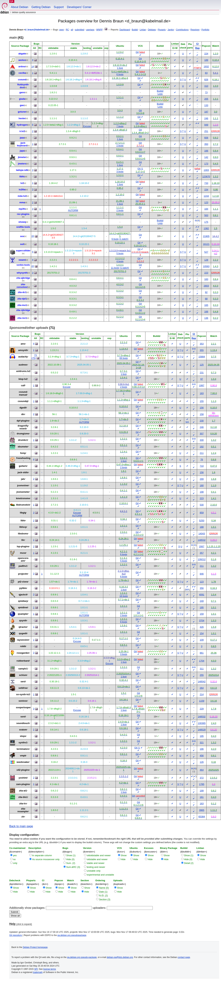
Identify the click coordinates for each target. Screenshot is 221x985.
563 (206, 215)
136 (206, 318)
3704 (201, 620)
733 (206, 183)
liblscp (23, 527)
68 (206, 298)
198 (202, 492)
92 (206, 292)
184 (206, 209)
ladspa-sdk (22, 170)
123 (206, 202)
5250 (201, 520)
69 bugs (124, 358)
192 (202, 446)
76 (201, 459)
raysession (23, 639)
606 (206, 137)
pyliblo (23, 588)
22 (32, 266)
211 (202, 453)
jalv (23, 479)
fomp (23, 453)
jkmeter (22, 157)
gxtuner (22, 111)
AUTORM (73, 210)
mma (22, 202)
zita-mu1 (22, 305)
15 (32, 236)
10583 (206, 266)
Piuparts (162, 29)
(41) (16, 37)
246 (206, 118)
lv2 (22, 183)
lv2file (22, 189)
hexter (22, 118)
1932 (206, 66)
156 (202, 407)
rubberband (23, 660)
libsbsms (23, 533)
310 (206, 86)
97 (201, 379)
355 (202, 350)
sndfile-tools (23, 227)
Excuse (87, 126)
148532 (201, 540)
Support (59, 7)
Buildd (135, 29)
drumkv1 (23, 440)
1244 (206, 196)
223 (206, 272)
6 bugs (119, 74)
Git (137, 52)
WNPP (99, 29)
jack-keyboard (22, 144)
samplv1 (23, 668)
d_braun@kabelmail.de (36, 29)
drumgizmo (23, 433)
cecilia (22, 73)
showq (22, 222)
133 (206, 105)
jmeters (22, 163)
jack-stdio (23, 472)
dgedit (22, 407)
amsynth (23, 350)
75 (33, 358)
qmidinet (23, 607)
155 (202, 401)
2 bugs (119, 145)
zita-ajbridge (23, 278)
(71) (32, 328)
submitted (79, 29)
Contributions (182, 29)
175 (206, 222)
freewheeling (23, 458)
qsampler (23, 614)
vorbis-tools (23, 265)
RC (67, 29)
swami (22, 260)
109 (202, 639)
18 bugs (124, 596)
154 (206, 189)
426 (202, 627)
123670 (206, 176)
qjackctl (23, 594)
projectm (23, 573)
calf (23, 385)
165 (206, 305)
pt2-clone (23, 581)
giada (22, 98)
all (72, 29)
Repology (195, 29)
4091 (201, 594)
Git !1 (140, 168)
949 (206, 124)
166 (206, 150)
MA (187, 422)
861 (202, 653)
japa (22, 150)
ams (23, 343)
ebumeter (23, 446)
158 (202, 414)
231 (202, 372)
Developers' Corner (79, 7)
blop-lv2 (23, 379)
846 (202, 573)
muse (23, 553)
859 (202, 512)
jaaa (22, 137)
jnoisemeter (22, 492)
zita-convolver (22, 286)
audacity (23, 356)
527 (206, 252)
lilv (23, 540)
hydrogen (22, 124)
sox (22, 236)
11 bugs (115, 267)
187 (206, 111)
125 (202, 364)
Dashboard (124, 29)
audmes (23, 364)
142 (206, 157)
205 (206, 98)
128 (206, 260)
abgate (22, 53)
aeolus (22, 60)
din (23, 414)
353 (202, 343)
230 (202, 420)
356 (202, 588)
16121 (206, 244)
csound (22, 79)
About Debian (19, 7)
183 (206, 279)
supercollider (23, 250)
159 (202, 614)
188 (202, 527)
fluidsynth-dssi (23, 86)
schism (23, 675)
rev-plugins (23, 214)
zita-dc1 (22, 292)
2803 (206, 285)
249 (202, 601)
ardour (22, 66)
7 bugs (119, 126)
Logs (160, 93)
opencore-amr (23, 559)
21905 (206, 236)
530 (202, 504)
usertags (90, 29)
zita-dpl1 (22, 298)
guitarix (23, 466)
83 (206, 73)
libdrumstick (23, 504)
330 (202, 440)
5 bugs (119, 253)
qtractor (23, 627)
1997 (201, 385)
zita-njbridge (23, 310)
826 (206, 79)
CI (197, 43)
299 (202, 479)
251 (206, 131)
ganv (22, 92)
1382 (206, 228)
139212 (201, 559)
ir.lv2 (22, 131)
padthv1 (23, 566)
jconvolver (23, 485)
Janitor (171, 29)
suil (22, 244)
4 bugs (119, 261)
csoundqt (23, 401)
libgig (23, 512)
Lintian (143, 29)
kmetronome (23, 498)
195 (202, 607)
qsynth (23, 620)
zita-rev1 (22, 318)
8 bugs (123, 621)
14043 (201, 533)
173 (206, 163)
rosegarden (23, 653)
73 (206, 92)
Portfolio (205, 29)
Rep (197, 48)
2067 (201, 546)
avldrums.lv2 (23, 371)
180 (202, 485)
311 (202, 668)
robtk (23, 646)
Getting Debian (41, 7)
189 (206, 60)
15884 (201, 356)
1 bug (120, 68)
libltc (22, 176)
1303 (206, 170)
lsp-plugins (23, 546)
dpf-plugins (23, 420)
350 (206, 144)
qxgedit (23, 633)
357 (202, 553)
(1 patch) (123, 239)
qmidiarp (23, 601)
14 (32, 66)
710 (202, 466)
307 (202, 433)
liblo (23, 520)
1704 (201, 660)
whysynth (22, 272)
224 (206, 53)
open (61, 29)
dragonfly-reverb (23, 427)
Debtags (152, 29)
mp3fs (22, 209)
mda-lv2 (22, 196)
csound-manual (23, 393)
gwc (22, 105)
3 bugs (119, 171)
